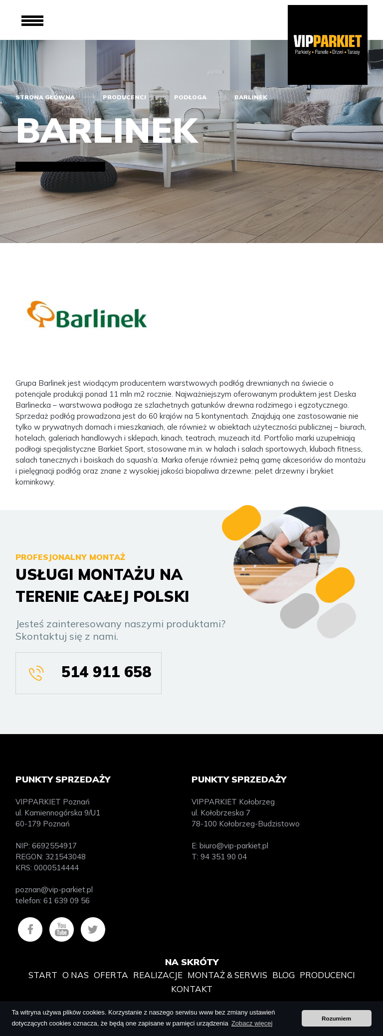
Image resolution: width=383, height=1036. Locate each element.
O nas (75, 975)
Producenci (124, 97)
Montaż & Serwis (227, 975)
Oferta (111, 975)
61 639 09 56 (66, 900)
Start (42, 975)
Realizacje (158, 975)
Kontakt (191, 989)
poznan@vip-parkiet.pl (54, 889)
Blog (283, 975)
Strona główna (45, 97)
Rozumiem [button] (336, 1018)
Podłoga (190, 97)
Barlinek (250, 97)
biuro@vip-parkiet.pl (233, 845)
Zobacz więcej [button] (251, 1023)
